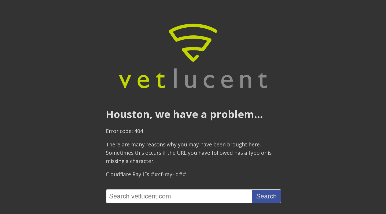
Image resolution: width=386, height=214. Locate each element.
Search (266, 196)
